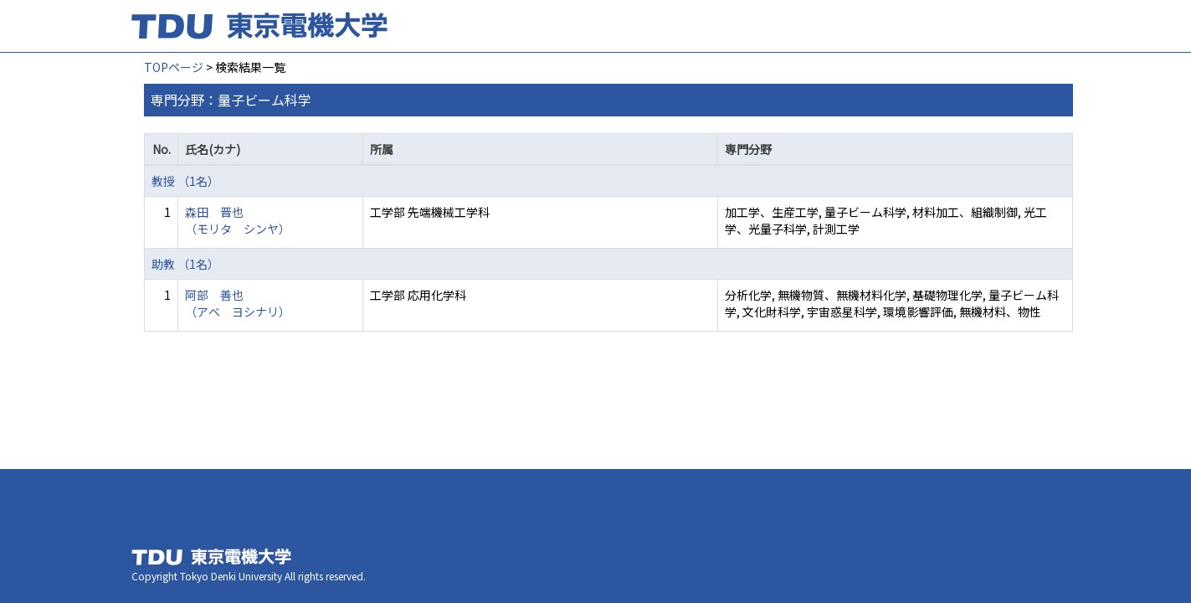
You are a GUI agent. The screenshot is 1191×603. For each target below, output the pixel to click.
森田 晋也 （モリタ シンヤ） (237, 220)
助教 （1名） (185, 263)
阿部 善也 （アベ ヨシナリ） (237, 303)
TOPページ (173, 67)
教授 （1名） (185, 181)
